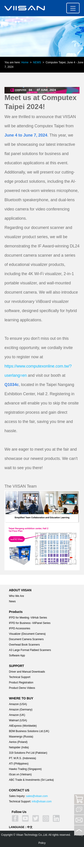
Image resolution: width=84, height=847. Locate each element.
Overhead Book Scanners (24, 644)
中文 (29, 827)
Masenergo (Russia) (21, 736)
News (12, 601)
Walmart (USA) (18, 720)
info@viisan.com (42, 801)
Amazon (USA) (18, 704)
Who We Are (16, 596)
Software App (17, 655)
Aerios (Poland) (18, 742)
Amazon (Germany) (20, 709)
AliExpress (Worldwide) (23, 725)
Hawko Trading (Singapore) (25, 769)
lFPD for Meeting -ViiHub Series (28, 617)
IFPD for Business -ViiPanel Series (29, 623)
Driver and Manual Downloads (27, 671)
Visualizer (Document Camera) (27, 633)
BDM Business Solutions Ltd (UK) (29, 731)
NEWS (37, 62)
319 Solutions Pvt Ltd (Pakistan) (28, 752)
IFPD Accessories (19, 628)
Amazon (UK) (17, 715)
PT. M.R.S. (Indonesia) (22, 758)
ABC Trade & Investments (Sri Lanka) (31, 779)
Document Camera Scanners (26, 639)
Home (24, 62)
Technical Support (19, 677)
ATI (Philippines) (18, 763)
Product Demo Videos (22, 687)
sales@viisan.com (37, 796)
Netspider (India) (19, 747)
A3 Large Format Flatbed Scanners (30, 650)
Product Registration (21, 682)
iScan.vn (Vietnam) (20, 774)
